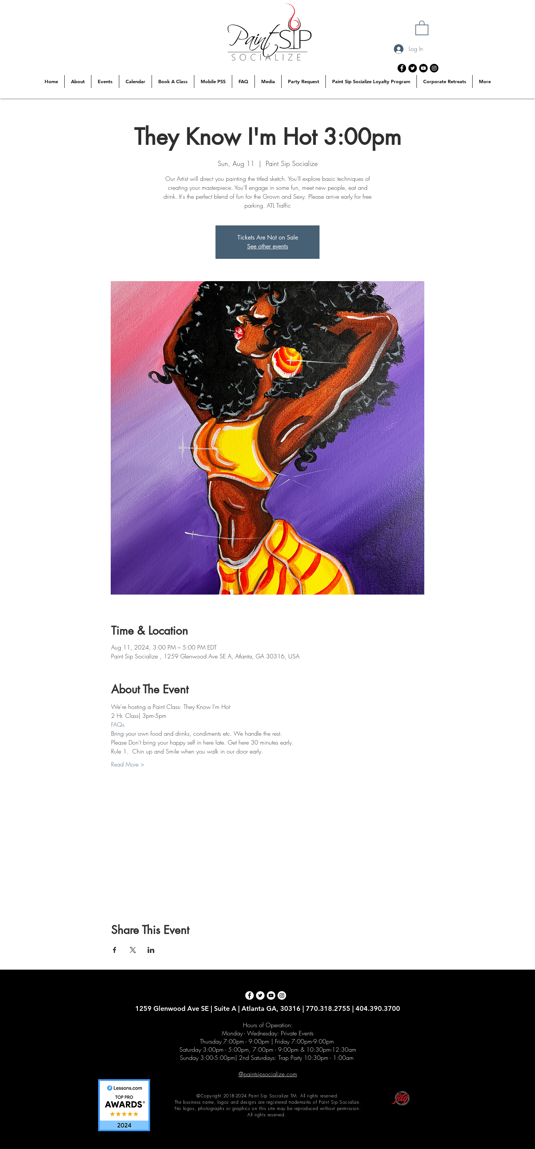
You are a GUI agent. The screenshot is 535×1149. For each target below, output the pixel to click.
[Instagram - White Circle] (282, 995)
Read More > (127, 764)
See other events (267, 246)
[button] (421, 27)
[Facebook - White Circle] (249, 995)
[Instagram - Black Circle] (434, 68)
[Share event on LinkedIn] (151, 950)
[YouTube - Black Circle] (423, 68)
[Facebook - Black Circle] (402, 68)
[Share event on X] (132, 950)
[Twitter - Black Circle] (412, 68)
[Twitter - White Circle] (260, 995)
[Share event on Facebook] (114, 950)
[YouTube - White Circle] (271, 995)
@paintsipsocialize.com (268, 1074)
